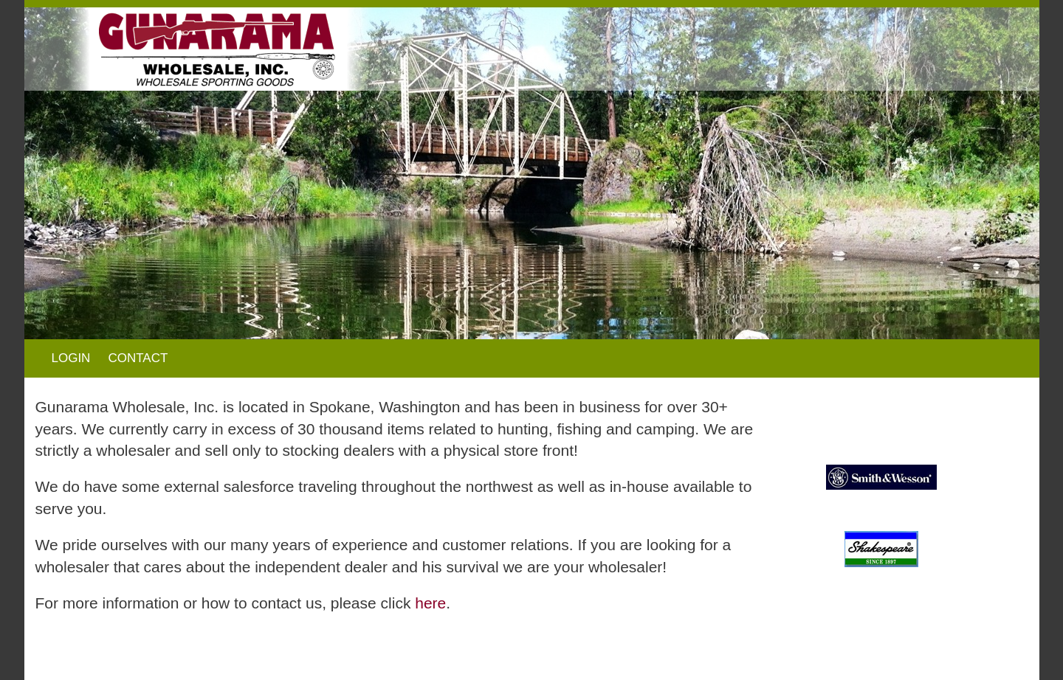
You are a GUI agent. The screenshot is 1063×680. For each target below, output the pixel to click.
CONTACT (138, 358)
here (430, 602)
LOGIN (71, 358)
